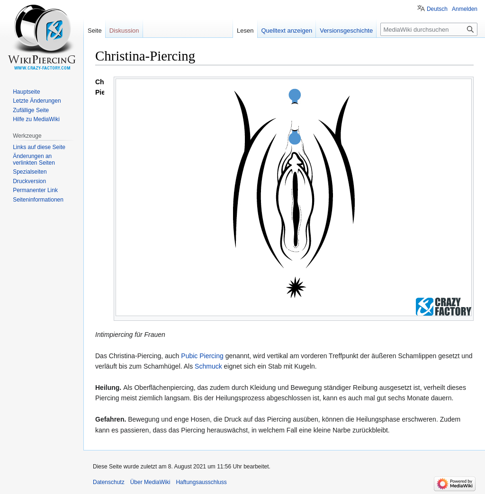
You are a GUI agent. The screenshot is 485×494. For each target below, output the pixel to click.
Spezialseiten (29, 171)
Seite (95, 30)
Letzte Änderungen (37, 100)
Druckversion (29, 181)
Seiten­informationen (38, 199)
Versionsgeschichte (346, 30)
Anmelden (464, 9)
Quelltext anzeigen (287, 30)
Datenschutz (109, 482)
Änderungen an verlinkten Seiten (34, 159)
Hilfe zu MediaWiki (36, 119)
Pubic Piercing (202, 356)
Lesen (245, 30)
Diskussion (124, 30)
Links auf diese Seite (39, 147)
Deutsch (437, 9)
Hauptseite (26, 91)
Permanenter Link (35, 190)
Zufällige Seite (31, 110)
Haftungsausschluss (201, 482)
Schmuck (208, 366)
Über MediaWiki (150, 482)
